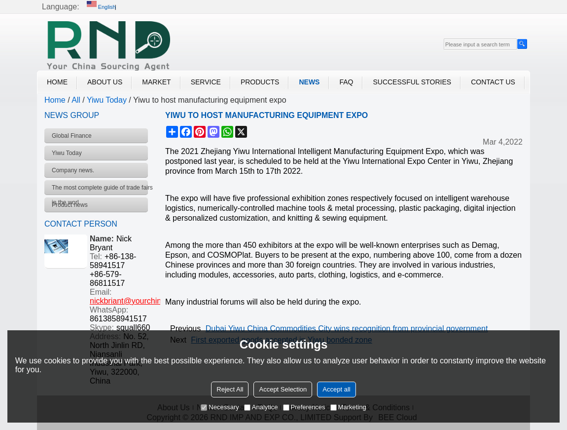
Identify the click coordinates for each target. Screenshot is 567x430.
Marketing (348, 407)
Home (57, 82)
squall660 (133, 327)
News (309, 82)
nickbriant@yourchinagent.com (144, 301)
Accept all (336, 389)
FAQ (346, 82)
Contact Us (493, 82)
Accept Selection (283, 389)
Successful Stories (412, 82)
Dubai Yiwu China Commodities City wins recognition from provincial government (347, 328)
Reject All (229, 389)
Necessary (220, 407)
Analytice (261, 407)
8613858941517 (118, 318)
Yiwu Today (107, 100)
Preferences (304, 407)
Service (206, 82)
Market (156, 82)
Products (260, 82)
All (75, 100)
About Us (104, 82)
